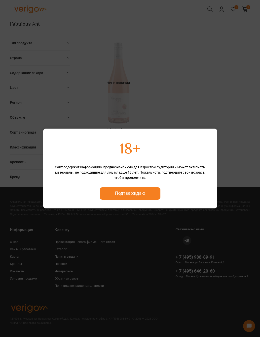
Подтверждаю (130, 193)
